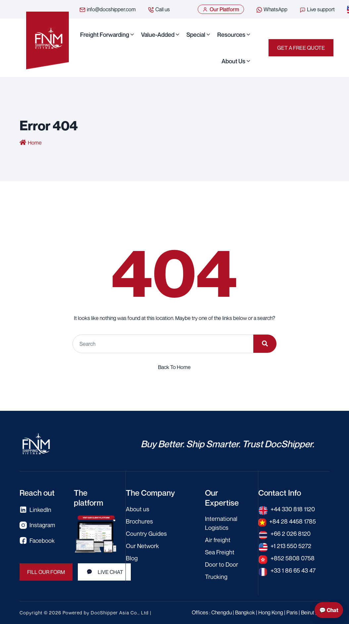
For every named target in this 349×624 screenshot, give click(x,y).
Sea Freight (219, 552)
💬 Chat (328, 610)
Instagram (37, 525)
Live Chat (104, 572)
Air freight (217, 539)
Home (35, 142)
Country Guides (146, 533)
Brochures (139, 521)
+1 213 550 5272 (291, 545)
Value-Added (157, 34)
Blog (132, 558)
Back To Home (174, 367)
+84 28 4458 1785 (292, 521)
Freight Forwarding (104, 34)
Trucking (216, 576)
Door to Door (221, 564)
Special (195, 34)
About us (233, 61)
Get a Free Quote (301, 47)
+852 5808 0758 (293, 558)
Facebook (37, 540)
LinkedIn (35, 510)
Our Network (142, 545)
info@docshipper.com (107, 9)
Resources (231, 34)
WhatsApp (271, 9)
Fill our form (46, 572)
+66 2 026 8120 (291, 533)
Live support (317, 9)
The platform (88, 497)
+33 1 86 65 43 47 (293, 570)
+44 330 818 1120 (293, 509)
